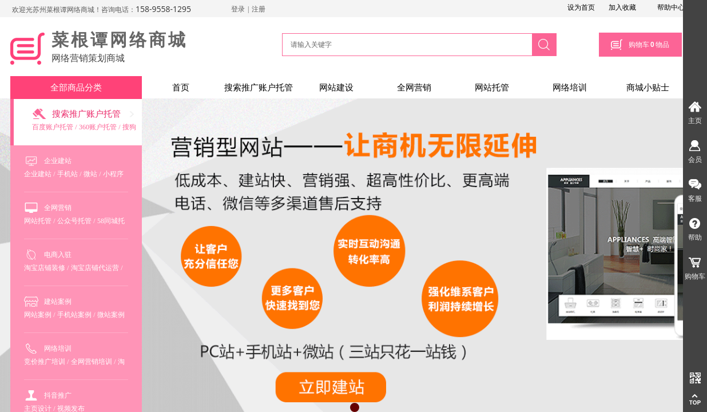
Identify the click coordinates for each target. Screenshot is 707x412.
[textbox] (406, 45)
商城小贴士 (647, 87)
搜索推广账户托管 (258, 87)
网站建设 (336, 87)
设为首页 (581, 7)
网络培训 (570, 87)
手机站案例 (74, 315)
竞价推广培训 (44, 362)
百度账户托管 (52, 127)
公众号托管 (74, 221)
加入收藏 (622, 7)
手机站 (67, 174)
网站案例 (37, 315)
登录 (238, 9)
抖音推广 (58, 395)
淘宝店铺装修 (44, 268)
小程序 (113, 174)
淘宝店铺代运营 (95, 268)
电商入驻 (58, 255)
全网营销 (414, 87)
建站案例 (58, 302)
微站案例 (111, 315)
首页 (180, 87)
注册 (258, 9)
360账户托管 (98, 127)
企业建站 (58, 161)
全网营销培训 (91, 362)
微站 (90, 174)
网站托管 (492, 87)
